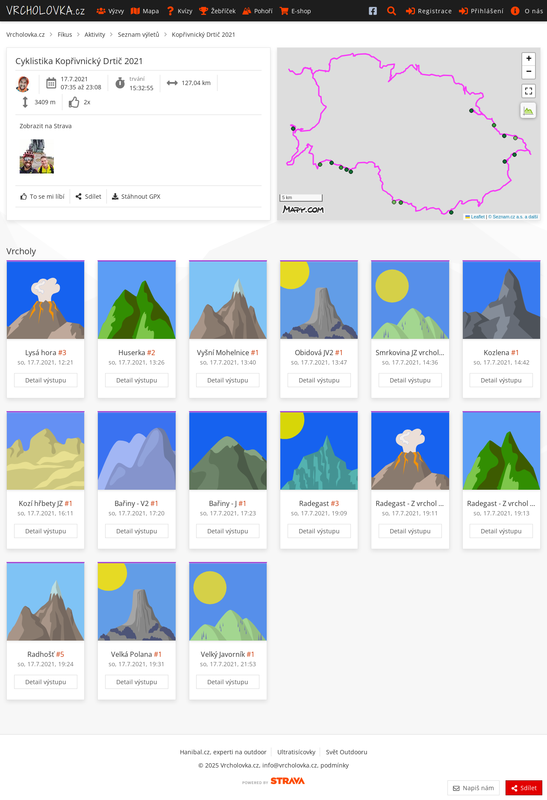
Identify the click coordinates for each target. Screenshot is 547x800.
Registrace (429, 10)
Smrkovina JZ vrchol (407, 352)
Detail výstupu (45, 380)
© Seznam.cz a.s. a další (513, 216)
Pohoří (257, 10)
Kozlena (496, 352)
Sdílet (88, 196)
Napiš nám (473, 788)
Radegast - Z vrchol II (500, 503)
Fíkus (65, 34)
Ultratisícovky (296, 752)
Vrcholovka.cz (25, 34)
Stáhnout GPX (136, 196)
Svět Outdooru (347, 752)
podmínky (335, 765)
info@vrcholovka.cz (289, 765)
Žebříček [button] (217, 10)
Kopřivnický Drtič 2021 (203, 34)
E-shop (295, 10)
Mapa (145, 10)
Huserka (132, 352)
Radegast (314, 503)
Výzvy (110, 10)
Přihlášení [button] (481, 10)
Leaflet (475, 216)
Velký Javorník (223, 654)
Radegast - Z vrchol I (408, 503)
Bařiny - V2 (132, 503)
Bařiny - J (223, 503)
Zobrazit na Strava (46, 126)
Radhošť (40, 654)
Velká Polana (131, 654)
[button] (393, 10)
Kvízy (179, 10)
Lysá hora (40, 352)
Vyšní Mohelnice (223, 352)
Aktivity (95, 34)
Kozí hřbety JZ (41, 503)
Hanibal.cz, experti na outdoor (223, 752)
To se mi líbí (43, 196)
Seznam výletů (138, 34)
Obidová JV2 (314, 352)
